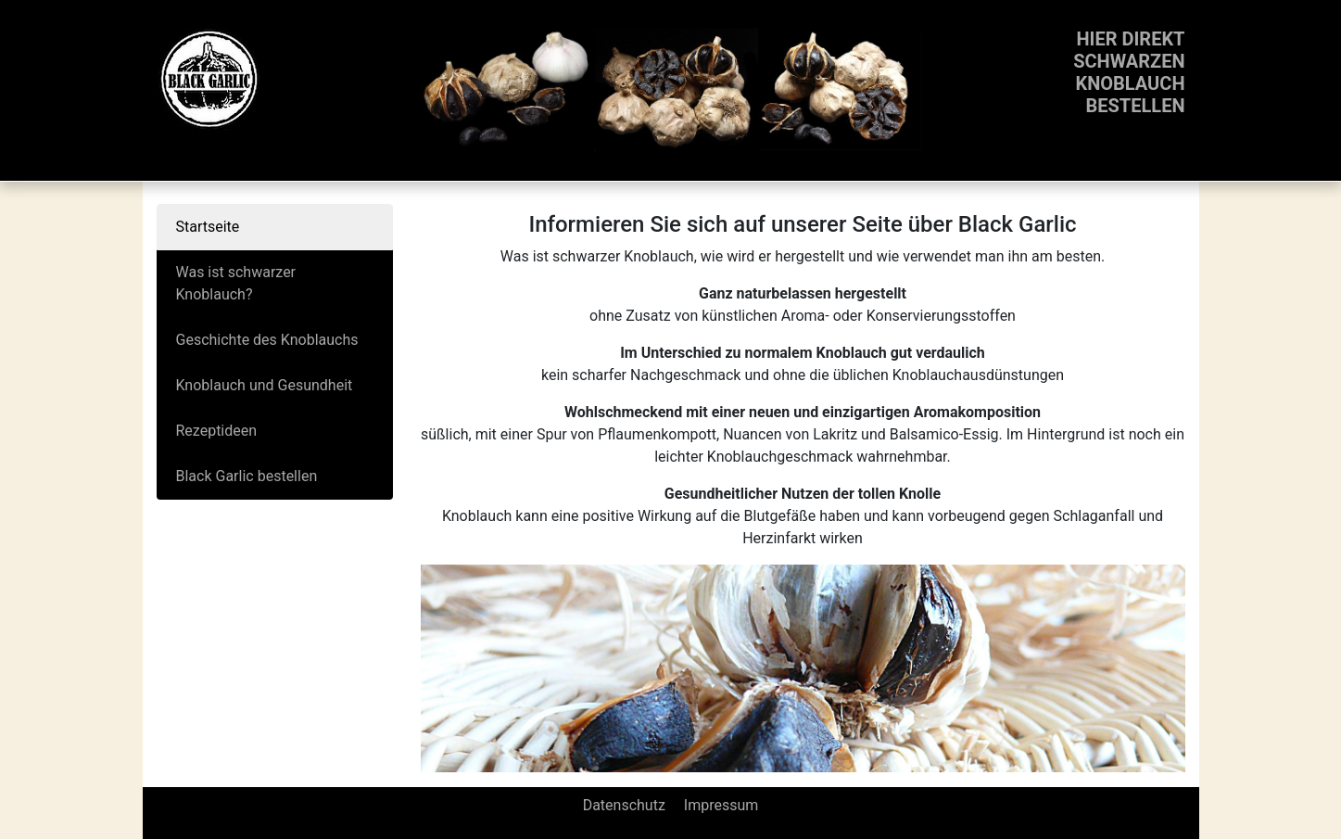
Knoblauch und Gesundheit (264, 385)
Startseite (208, 226)
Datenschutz (624, 805)
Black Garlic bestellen (247, 476)
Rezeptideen (217, 430)
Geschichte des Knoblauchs (267, 340)
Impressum (721, 805)
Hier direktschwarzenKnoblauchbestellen (1128, 72)
